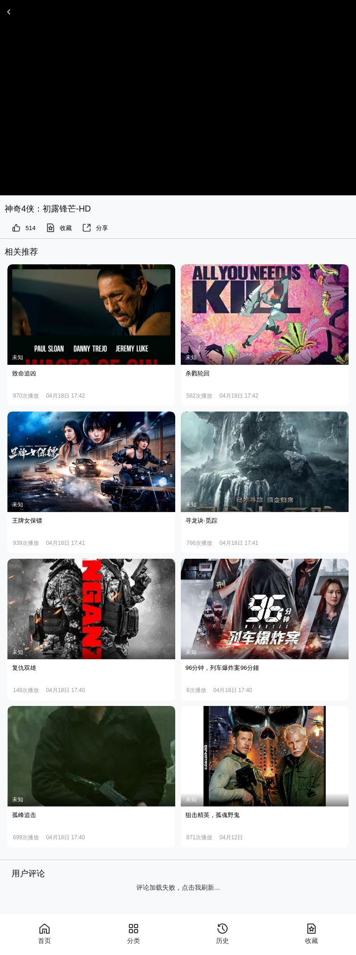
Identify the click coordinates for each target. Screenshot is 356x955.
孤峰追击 (24, 814)
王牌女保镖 (27, 520)
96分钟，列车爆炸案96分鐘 (222, 667)
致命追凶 (24, 373)
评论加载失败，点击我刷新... (178, 887)
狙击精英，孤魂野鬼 (212, 814)
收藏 (59, 227)
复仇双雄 (24, 667)
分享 (95, 227)
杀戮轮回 (197, 373)
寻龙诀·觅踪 (201, 520)
